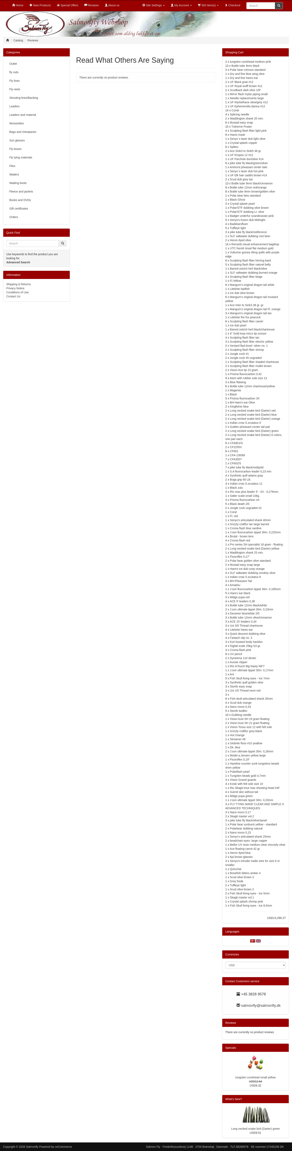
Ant (232, 674)
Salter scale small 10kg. (245, 495)
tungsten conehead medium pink (250, 61)
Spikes (234, 146)
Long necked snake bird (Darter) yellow (254, 548)
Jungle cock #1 (239, 353)
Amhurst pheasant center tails (248, 167)
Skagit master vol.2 (242, 816)
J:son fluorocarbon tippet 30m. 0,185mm (255, 589)
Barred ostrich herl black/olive (248, 268)
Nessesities (16, 123)
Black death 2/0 (240, 504)
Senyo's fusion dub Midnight (247, 220)
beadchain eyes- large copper (248, 840)
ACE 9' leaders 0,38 (242, 601)
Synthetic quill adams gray (246, 475)
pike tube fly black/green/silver (249, 163)
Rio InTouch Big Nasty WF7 (247, 666)
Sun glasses (17, 140)
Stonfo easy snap (241, 686)
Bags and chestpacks (22, 131)
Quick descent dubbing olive (247, 633)
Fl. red (234, 516)
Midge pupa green (241, 796)
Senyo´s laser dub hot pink (247, 171)
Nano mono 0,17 (240, 812)
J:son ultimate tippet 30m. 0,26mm (251, 751)
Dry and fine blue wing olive (247, 73)
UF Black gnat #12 (241, 82)
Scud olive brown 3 (242, 877)
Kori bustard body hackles (246, 641)
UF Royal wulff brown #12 (246, 86)
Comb (235, 110)
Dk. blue (235, 747)
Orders (13, 217)
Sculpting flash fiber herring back (250, 260)
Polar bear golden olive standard (250, 560)
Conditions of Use (17, 292)
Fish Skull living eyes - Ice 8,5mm (251, 905)
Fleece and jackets (21, 191)
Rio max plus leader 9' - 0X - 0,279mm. (254, 491)
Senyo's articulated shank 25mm (250, 836)
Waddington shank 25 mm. (247, 552)
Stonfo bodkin (238, 710)
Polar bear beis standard (245, 195)
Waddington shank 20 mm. (247, 118)
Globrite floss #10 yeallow (246, 743)
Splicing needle (239, 114)
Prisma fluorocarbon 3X (245, 398)
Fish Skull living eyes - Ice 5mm (250, 893)
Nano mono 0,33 (240, 706)
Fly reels (14, 89)
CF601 (234, 451)
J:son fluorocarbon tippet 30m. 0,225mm (255, 532)
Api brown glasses (241, 856)
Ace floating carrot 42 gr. (245, 848)
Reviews (230, 1022)
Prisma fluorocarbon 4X (245, 499)
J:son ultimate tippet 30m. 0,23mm (251, 609)
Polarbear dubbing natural (246, 828)
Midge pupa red (240, 597)
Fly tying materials (20, 157)
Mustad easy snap (241, 122)
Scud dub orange (241, 702)
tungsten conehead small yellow (255, 1077)
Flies (12, 166)
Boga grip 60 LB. (240, 479)
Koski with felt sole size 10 (246, 783)
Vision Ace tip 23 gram (244, 370)
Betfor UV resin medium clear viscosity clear (258, 844)
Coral (233, 512)
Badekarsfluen (239, 224)
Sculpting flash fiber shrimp (247, 349)
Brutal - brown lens (242, 536)
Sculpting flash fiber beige (246, 276)
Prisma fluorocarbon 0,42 (246, 374)
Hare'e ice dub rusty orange (247, 568)
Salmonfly (32, 1146)
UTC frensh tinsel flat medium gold (252, 248)
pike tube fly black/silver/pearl (248, 820)
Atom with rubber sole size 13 (248, 378)
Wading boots (18, 183)
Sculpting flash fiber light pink (248, 130)
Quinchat (235, 869)
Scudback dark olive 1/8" (245, 90)
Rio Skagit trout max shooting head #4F (255, 788)
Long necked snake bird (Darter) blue (253, 414)
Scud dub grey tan (241, 179)
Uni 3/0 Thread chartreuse (246, 625)
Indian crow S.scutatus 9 (245, 422)
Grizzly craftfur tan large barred (249, 524)
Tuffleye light (238, 228)
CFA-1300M (237, 455)
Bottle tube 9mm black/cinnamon (252, 183)
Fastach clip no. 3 (241, 637)
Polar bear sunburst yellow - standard (253, 824)
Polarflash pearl (240, 771)
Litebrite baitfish (240, 288)
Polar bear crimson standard (248, 69)
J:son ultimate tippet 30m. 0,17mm (251, 670)
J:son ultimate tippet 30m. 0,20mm (251, 800)
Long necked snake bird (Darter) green (254, 430)
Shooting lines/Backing (23, 97)
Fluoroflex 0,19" (240, 759)
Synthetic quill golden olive (246, 682)
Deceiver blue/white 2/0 (245, 613)
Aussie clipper (238, 662)
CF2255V (236, 447)
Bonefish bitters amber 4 (245, 873)
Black (233, 394)
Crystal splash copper (243, 142)
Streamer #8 (238, 739)
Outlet (13, 63)
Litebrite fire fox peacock (245, 317)
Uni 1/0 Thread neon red (245, 690)
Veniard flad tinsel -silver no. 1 (249, 345)
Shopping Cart (234, 52)
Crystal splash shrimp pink (246, 901)
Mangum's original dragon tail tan (251, 313)
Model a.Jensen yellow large (248, 755)
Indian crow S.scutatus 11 (246, 483)
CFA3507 (236, 459)
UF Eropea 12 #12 (241, 155)
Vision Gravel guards (243, 779)
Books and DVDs (20, 200)
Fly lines (14, 80)
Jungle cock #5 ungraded (246, 357)
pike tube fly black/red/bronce (248, 232)
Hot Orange (237, 735)
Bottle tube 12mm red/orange (248, 187)
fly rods (13, 72)
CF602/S (235, 463)
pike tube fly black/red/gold (247, 467)
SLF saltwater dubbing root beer (250, 236)
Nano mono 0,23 (240, 832)
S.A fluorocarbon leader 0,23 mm (251, 471)
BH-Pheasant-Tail (241, 581)
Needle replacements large (247, 98)
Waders (14, 174)
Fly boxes (15, 149)
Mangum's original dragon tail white (252, 284)
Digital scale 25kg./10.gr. (245, 646)
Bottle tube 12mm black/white (248, 605)
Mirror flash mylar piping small (249, 94)
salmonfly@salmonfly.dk (261, 1006)
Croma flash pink (240, 650)
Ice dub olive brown (242, 293)
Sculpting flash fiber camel (246, 321)
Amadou (235, 585)
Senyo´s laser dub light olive (247, 138)
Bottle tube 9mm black (245, 65)
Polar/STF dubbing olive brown (249, 207)
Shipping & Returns (18, 284)
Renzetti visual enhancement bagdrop (255, 244)
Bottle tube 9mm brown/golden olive (252, 191)
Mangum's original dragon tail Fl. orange (255, 309)
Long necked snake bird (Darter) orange (255, 418)
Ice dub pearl (238, 325)
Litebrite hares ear (241, 629)
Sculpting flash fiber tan (245, 337)
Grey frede (236, 881)
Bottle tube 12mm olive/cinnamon (251, 617)
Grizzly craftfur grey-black (246, 731)
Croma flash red (240, 540)
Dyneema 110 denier (243, 658)
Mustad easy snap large (245, 564)
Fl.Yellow (235, 280)
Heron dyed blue (240, 852)
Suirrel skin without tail (244, 792)
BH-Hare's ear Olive (242, 402)
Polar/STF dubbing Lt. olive (247, 211)
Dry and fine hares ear (244, 78)
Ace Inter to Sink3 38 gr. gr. (247, 305)
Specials (230, 1047)
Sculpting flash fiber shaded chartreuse (254, 362)
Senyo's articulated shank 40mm (250, 520)
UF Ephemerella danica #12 (247, 106)
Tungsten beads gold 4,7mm (248, 775)
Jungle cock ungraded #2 (246, 508)
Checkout (232, 5)
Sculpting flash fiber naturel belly (250, 264)
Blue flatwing (238, 382)
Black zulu (236, 487)
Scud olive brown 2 (242, 889)
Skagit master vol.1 (242, 897)
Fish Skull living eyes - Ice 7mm (250, 678)
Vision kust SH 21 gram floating (249, 723)
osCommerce (63, 1146)
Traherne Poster (241, 126)
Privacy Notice (15, 288)
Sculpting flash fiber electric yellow (251, 341)
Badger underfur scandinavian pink (252, 215)
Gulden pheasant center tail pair (250, 426)
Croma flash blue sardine (246, 528)
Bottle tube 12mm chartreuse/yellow (252, 386)
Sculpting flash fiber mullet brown (251, 366)
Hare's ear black (240, 593)
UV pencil (236, 654)
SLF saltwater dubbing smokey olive (252, 572)
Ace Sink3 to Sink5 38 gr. (245, 151)
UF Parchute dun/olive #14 (247, 159)
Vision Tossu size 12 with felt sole (251, 727)
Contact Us (13, 296)
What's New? (233, 1099)
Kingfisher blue (239, 406)
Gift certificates (18, 208)
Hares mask (237, 134)
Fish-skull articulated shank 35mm (251, 698)
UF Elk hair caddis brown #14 (248, 175)
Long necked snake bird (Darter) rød (253, 410)
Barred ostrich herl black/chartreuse (252, 329)
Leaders (14, 106)
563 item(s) (208, 5)
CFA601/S (236, 443)
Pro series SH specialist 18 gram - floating (256, 544)
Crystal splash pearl (242, 203)
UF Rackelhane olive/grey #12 (249, 102)
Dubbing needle (241, 714)
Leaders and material (22, 114)
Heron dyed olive (240, 240)
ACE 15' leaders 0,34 (243, 621)
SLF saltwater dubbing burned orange (253, 272)
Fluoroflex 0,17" (240, 556)
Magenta (235, 390)
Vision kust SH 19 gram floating (249, 719)
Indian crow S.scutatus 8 (245, 577)
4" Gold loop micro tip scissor (248, 333)
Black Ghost (237, 199)
